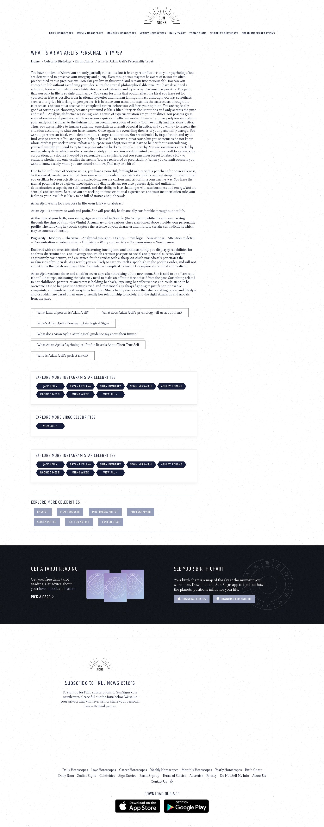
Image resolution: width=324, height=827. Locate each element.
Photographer (141, 511)
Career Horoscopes (133, 770)
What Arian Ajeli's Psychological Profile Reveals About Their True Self (88, 345)
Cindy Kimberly (110, 386)
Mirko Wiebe (80, 394)
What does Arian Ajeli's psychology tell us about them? (142, 312)
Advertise (196, 776)
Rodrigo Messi (50, 394)
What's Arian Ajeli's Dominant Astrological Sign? (73, 323)
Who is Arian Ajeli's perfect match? (62, 355)
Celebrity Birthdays (224, 33)
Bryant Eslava (80, 386)
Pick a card (42, 597)
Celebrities (107, 776)
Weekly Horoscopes (90, 33)
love (42, 588)
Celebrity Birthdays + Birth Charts (68, 61)
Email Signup (149, 776)
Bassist (42, 511)
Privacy (211, 776)
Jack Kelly (50, 386)
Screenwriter (46, 522)
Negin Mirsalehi (141, 386)
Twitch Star (111, 522)
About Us (259, 776)
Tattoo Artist (79, 522)
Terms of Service (174, 776)
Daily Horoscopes (61, 33)
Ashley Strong (171, 386)
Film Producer (70, 511)
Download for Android (234, 599)
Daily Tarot (177, 33)
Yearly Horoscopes (153, 33)
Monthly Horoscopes (121, 33)
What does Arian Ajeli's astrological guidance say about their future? (87, 334)
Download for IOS (191, 599)
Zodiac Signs (198, 33)
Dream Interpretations (258, 33)
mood (52, 588)
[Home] (162, 15)
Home (35, 61)
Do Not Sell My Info (234, 776)
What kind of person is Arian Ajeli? (63, 312)
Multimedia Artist (105, 511)
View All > (110, 394)
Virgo (65, 222)
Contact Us (159, 781)
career (71, 588)
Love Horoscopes (103, 770)
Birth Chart (253, 770)
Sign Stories (127, 776)
